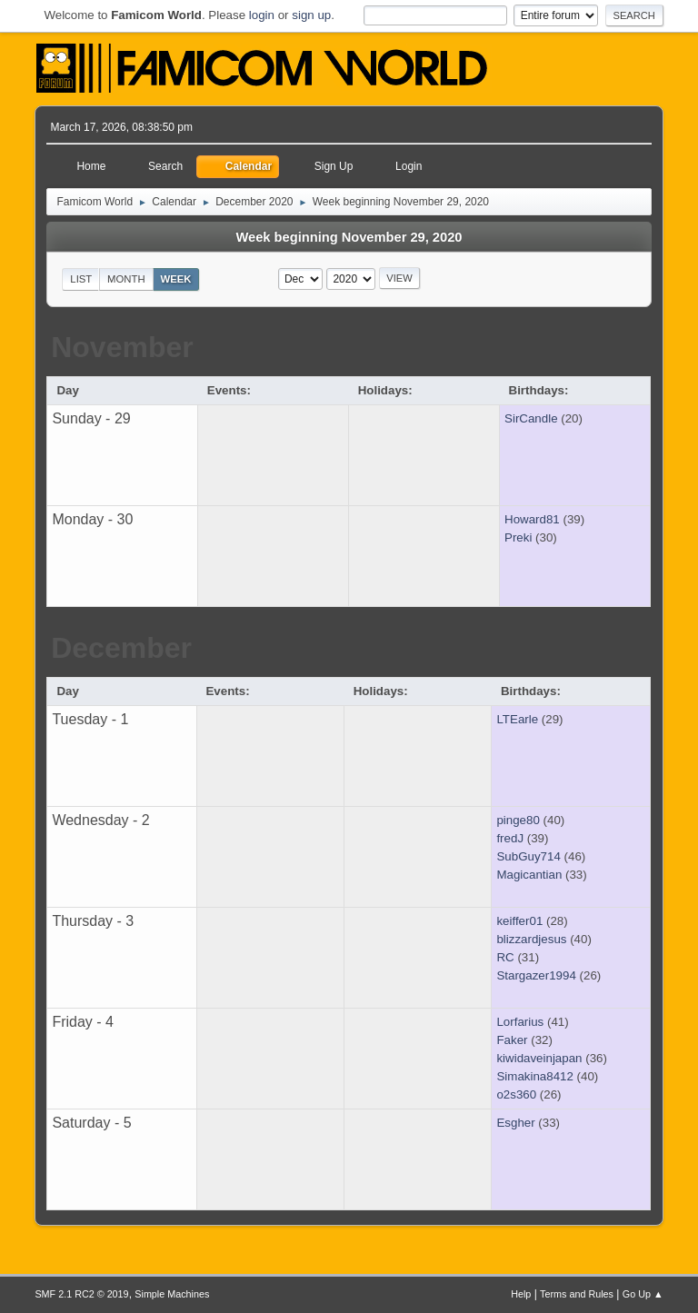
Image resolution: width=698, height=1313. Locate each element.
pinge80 (517, 820)
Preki (518, 537)
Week (175, 279)
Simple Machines (172, 1293)
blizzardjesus (531, 939)
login (261, 15)
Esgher (515, 1122)
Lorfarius (519, 1022)
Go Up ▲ (643, 1293)
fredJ (510, 838)
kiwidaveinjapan (539, 1058)
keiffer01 (519, 921)
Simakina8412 (534, 1076)
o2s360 (516, 1094)
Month (126, 279)
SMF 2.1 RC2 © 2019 (81, 1293)
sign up (311, 15)
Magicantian (529, 874)
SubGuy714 (528, 856)
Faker (511, 1040)
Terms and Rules (576, 1293)
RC (505, 957)
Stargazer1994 (535, 975)
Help (521, 1293)
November (122, 347)
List (81, 279)
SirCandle (531, 418)
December (121, 648)
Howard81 (532, 519)
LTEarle (517, 719)
